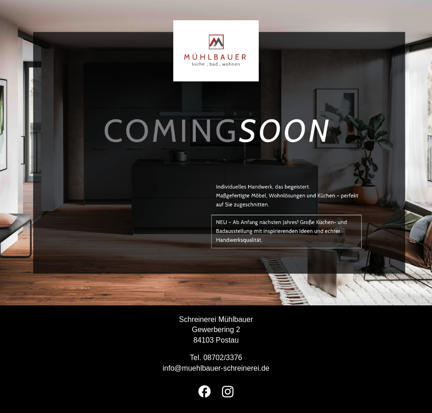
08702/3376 (222, 357)
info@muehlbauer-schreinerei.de (216, 368)
